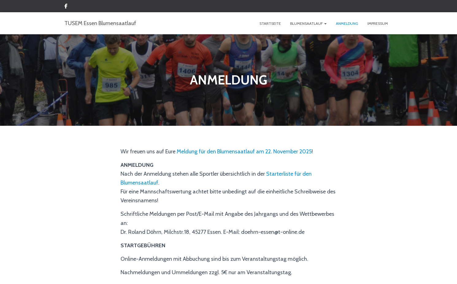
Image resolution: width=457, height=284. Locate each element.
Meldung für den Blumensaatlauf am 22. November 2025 (244, 151)
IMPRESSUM (377, 23)
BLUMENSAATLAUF (308, 23)
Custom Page (65, 7)
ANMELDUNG (347, 23)
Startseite (270, 23)
